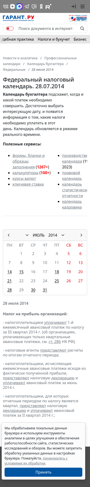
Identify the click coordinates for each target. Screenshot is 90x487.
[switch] (10, 28)
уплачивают (55, 322)
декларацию (62, 378)
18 (57, 271)
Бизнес (80, 39)
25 (57, 280)
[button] (73, 6)
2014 (52, 235)
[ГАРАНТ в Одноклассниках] (41, 6)
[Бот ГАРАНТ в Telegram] (34, 6)
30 (33, 290)
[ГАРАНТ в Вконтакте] (6, 6)
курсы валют (24, 178)
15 (21, 271)
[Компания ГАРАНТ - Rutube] (48, 6)
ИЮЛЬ (39, 235)
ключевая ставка (28, 184)
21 (9, 280)
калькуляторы (25, 172)
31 (45, 290)
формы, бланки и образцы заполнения (28, 161)
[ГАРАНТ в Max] (19, 6)
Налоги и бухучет (54, 39)
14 (9, 271)
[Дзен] (12, 6)
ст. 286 (55, 341)
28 (9, 290)
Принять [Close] (44, 472)
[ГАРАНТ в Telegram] (27, 6)
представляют (53, 350)
